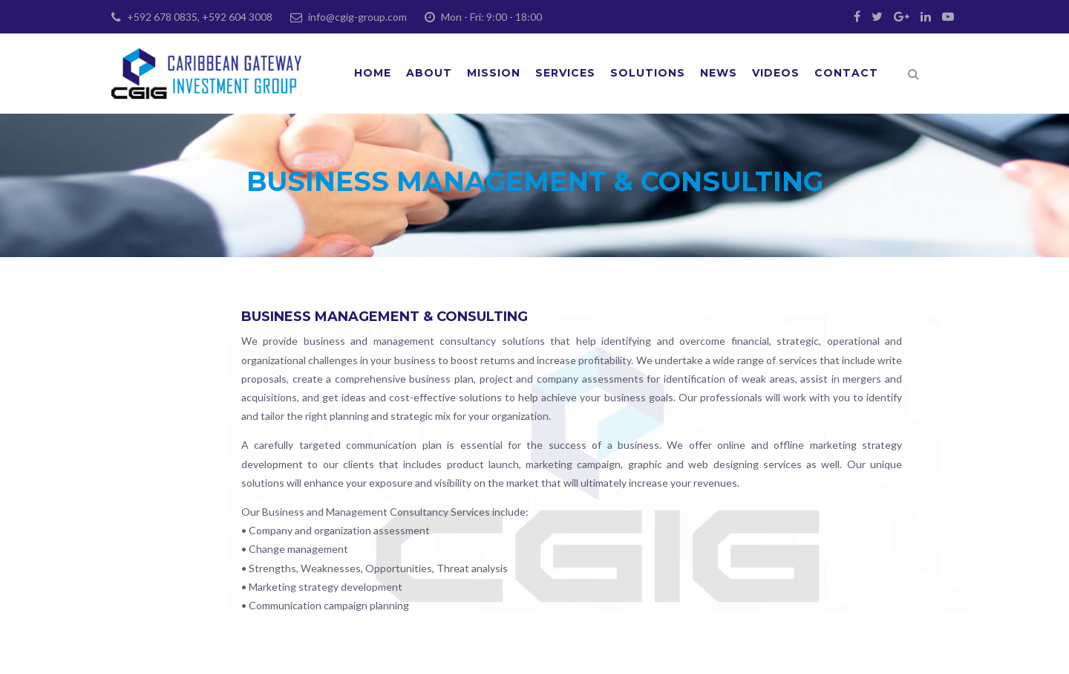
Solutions (647, 73)
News (718, 73)
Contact (846, 73)
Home (372, 73)
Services (565, 73)
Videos (776, 73)
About (429, 73)
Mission (493, 73)
